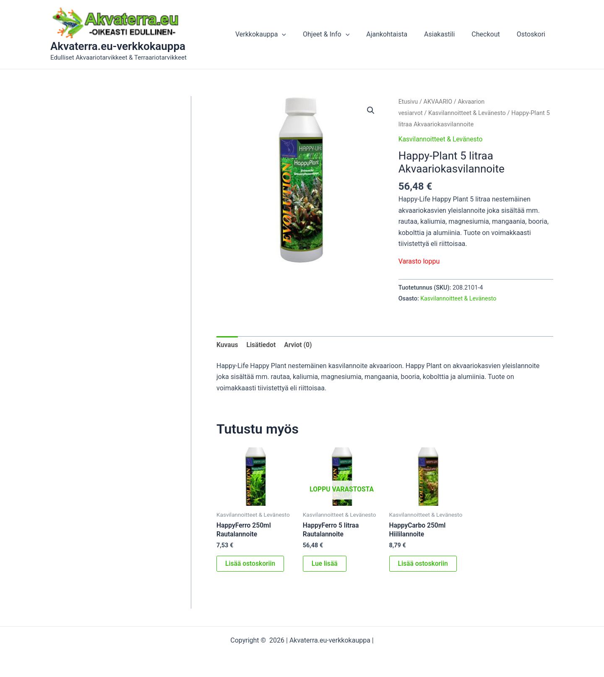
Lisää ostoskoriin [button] (250, 564)
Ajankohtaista (398, 34)
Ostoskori (532, 34)
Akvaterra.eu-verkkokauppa (117, 46)
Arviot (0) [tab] (299, 344)
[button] (300, 34)
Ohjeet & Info (341, 34)
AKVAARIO (438, 101)
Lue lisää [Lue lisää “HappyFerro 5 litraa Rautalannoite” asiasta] (325, 564)
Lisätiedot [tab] (262, 344)
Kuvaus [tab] (227, 344)
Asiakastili (447, 34)
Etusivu (408, 101)
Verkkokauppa (279, 34)
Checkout (490, 34)
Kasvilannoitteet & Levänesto (468, 113)
